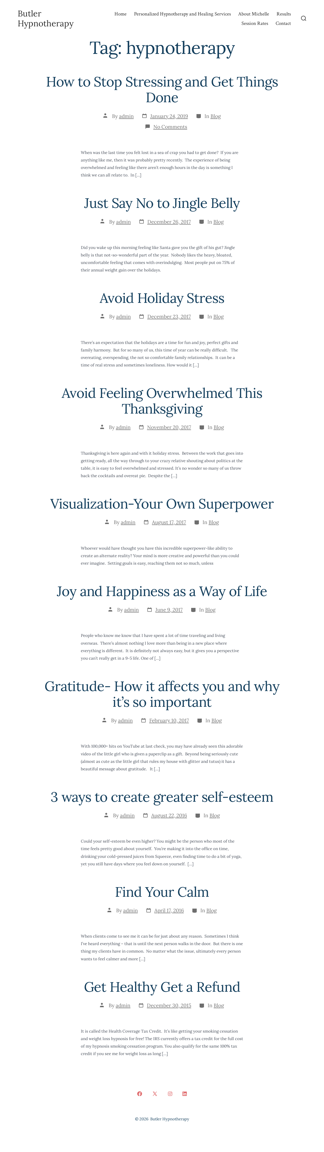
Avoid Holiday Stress (162, 298)
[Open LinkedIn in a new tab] (184, 1094)
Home (120, 14)
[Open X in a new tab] (154, 1094)
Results (284, 14)
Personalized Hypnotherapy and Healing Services (182, 14)
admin (126, 116)
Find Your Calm (162, 892)
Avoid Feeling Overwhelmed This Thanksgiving (162, 400)
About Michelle (253, 14)
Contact (283, 23)
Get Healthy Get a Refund (162, 987)
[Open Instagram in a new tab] (170, 1094)
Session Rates (254, 23)
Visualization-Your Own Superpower (162, 503)
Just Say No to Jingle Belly (162, 203)
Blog (216, 116)
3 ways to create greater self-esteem (162, 797)
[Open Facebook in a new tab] (139, 1094)
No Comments (170, 127)
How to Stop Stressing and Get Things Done (162, 89)
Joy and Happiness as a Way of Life (162, 591)
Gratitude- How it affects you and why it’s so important (162, 694)
